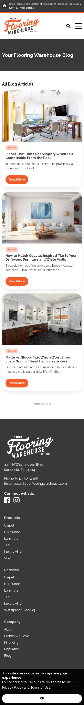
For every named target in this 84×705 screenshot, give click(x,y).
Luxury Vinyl (13, 551)
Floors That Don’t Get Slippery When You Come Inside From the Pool (39, 156)
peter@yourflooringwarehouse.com (40, 484)
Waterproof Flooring (19, 610)
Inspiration (12, 649)
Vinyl (7, 558)
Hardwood (12, 532)
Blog (7, 655)
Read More (17, 179)
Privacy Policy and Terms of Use (26, 687)
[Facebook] (7, 500)
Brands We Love (16, 636)
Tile (7, 545)
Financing (11, 642)
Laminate (11, 538)
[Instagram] (16, 500)
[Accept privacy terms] (42, 698)
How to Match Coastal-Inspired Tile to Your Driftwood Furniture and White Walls (41, 258)
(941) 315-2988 (26, 478)
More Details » (28, 7)
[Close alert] (81, 4)
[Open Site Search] (68, 26)
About (8, 629)
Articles (12, 147)
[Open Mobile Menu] (78, 26)
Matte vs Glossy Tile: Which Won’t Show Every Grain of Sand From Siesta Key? (38, 359)
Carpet (9, 525)
